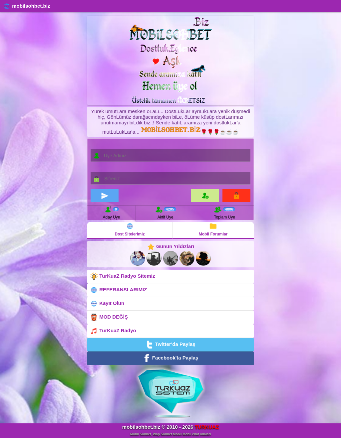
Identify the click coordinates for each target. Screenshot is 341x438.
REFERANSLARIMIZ (118, 290)
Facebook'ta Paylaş (170, 358)
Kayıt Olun (107, 304)
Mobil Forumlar (213, 229)
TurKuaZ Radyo (113, 331)
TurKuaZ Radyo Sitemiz (122, 276)
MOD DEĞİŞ (109, 317)
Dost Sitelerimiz (130, 229)
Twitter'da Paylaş (170, 345)
